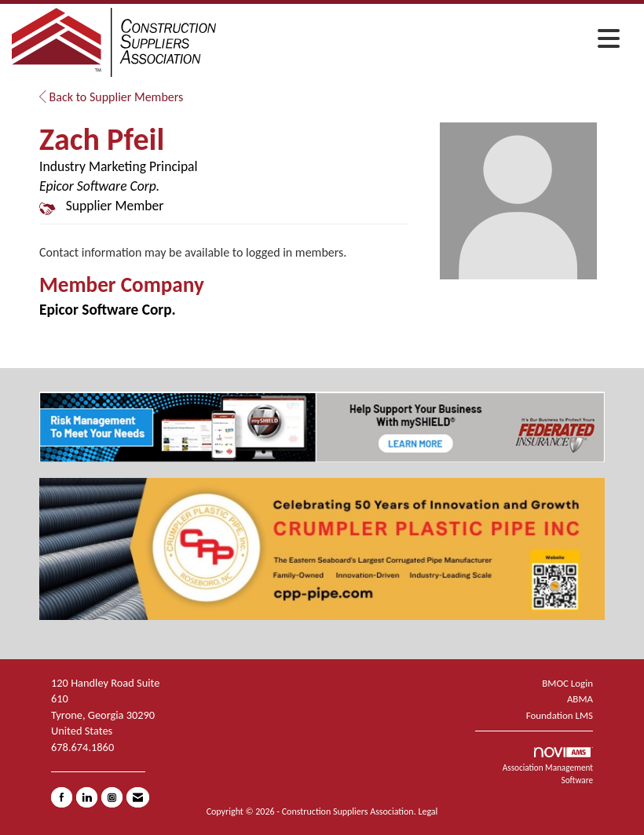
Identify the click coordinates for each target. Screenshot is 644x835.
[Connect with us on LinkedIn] (86, 797)
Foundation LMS (559, 715)
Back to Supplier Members (111, 96)
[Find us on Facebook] (61, 797)
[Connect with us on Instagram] (112, 797)
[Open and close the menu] (422, 40)
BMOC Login (567, 683)
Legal (427, 811)
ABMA (580, 699)
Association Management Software (548, 766)
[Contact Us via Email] (137, 797)
